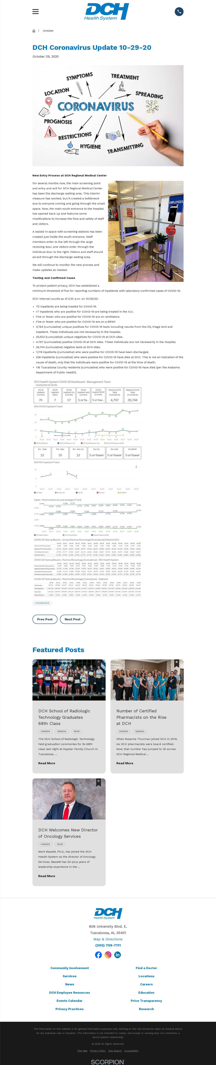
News (69, 984)
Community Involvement (69, 968)
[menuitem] (82, 1051)
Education (146, 992)
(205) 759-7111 (108, 945)
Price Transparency (146, 1000)
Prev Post (45, 619)
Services (70, 976)
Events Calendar (70, 1000)
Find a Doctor (146, 968)
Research (146, 1009)
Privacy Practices (70, 1009)
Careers (146, 984)
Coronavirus (42, 603)
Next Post (72, 619)
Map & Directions (108, 939)
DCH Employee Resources (69, 992)
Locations (146, 976)
